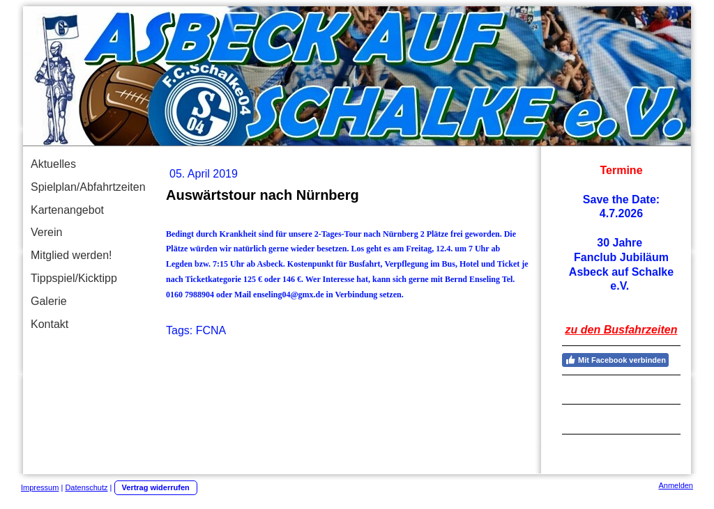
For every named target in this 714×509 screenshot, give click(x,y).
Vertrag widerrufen (156, 487)
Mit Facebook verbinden (615, 360)
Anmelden (675, 485)
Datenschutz (86, 487)
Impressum (40, 487)
